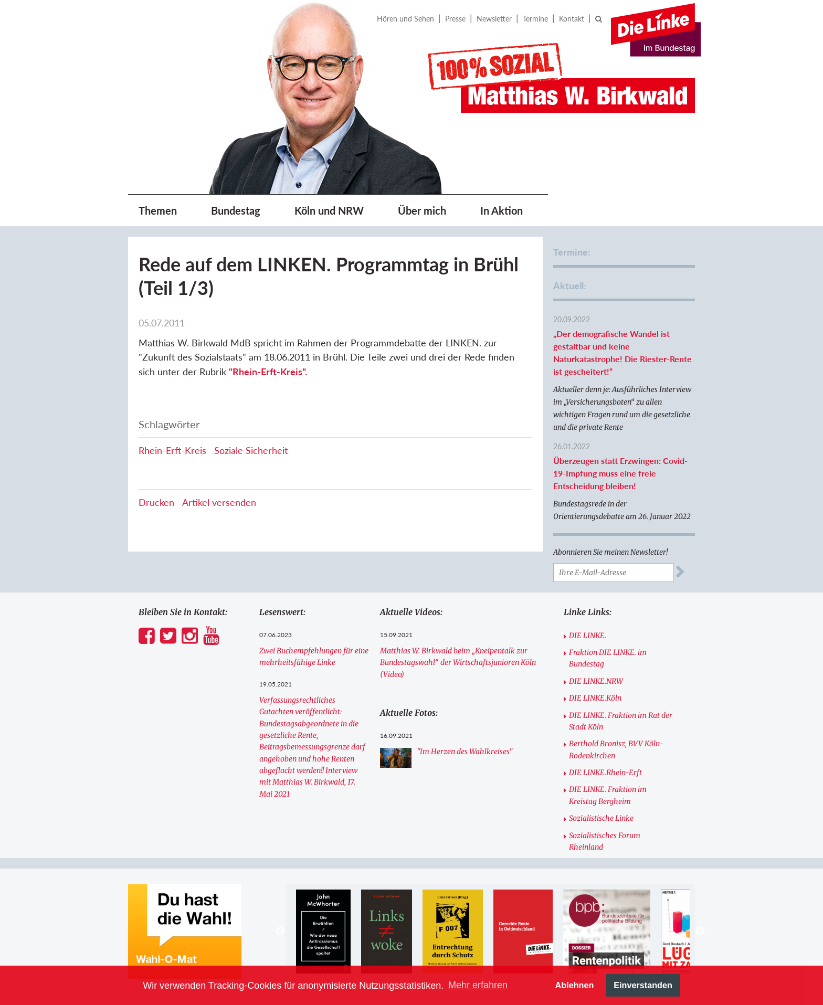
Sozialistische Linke (601, 818)
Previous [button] (280, 931)
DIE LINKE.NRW (596, 681)
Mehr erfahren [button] (478, 985)
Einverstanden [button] (643, 985)
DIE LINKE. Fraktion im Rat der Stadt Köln (620, 721)
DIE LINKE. (587, 635)
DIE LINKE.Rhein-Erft (605, 772)
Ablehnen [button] (574, 985)
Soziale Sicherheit (251, 450)
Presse (455, 18)
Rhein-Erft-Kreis (172, 450)
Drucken (156, 502)
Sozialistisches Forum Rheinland (604, 841)
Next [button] (700, 931)
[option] (323, 932)
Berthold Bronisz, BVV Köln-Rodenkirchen (616, 749)
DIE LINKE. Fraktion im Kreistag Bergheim (608, 795)
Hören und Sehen (405, 18)
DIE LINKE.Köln (595, 698)
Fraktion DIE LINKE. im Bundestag (608, 658)
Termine (535, 18)
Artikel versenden (219, 502)
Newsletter (494, 18)
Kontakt (571, 18)
